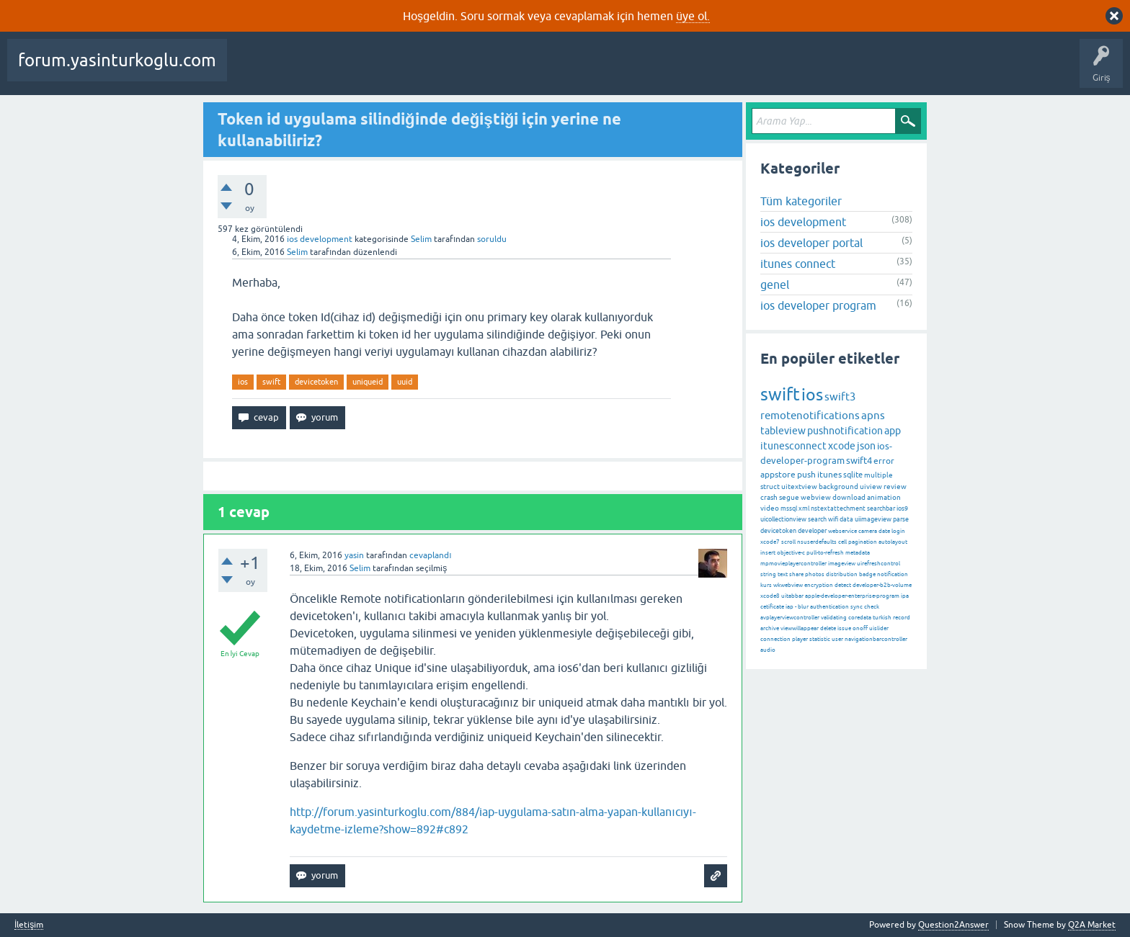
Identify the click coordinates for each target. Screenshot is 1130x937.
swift (271, 381)
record (901, 617)
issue (844, 628)
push (806, 475)
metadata (857, 553)
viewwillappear (799, 628)
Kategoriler (502, 70)
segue (789, 497)
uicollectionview (783, 519)
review (895, 486)
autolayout (892, 542)
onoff (860, 628)
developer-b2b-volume (882, 585)
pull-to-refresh (825, 553)
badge (867, 574)
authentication (829, 607)
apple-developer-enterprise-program (852, 596)
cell (842, 542)
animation (884, 497)
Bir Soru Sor (622, 70)
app (892, 430)
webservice (842, 531)
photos (814, 574)
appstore (778, 475)
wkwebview (788, 585)
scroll (788, 542)
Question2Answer (953, 925)
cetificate (772, 607)
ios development (319, 239)
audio (767, 650)
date (884, 531)
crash (769, 497)
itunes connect (797, 263)
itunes (829, 475)
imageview (841, 563)
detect (843, 585)
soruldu (492, 239)
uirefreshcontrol (878, 563)
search (817, 519)
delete (828, 628)
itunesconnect (793, 446)
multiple (878, 475)
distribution (842, 574)
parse (901, 519)
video (769, 508)
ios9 (902, 508)
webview (816, 497)
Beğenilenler (308, 70)
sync (856, 607)
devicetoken (316, 381)
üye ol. (693, 15)
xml (803, 508)
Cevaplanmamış (383, 70)
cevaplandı (430, 555)
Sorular (252, 70)
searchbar (881, 508)
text (783, 574)
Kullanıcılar (562, 70)
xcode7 (770, 542)
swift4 (859, 460)
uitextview (799, 486)
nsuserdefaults (817, 542)
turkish (882, 617)
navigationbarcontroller (876, 639)
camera (867, 531)
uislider (879, 628)
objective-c (791, 553)
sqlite (853, 474)
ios (243, 381)
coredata (859, 617)
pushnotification (845, 430)
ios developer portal (811, 242)
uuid (404, 381)
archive (769, 628)
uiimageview (873, 519)
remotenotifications (810, 415)
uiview (871, 486)
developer (812, 530)
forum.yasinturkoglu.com (117, 60)
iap (789, 607)
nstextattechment (838, 508)
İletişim (28, 925)
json (866, 446)
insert (767, 553)
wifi (833, 519)
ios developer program (818, 305)
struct (770, 486)
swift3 (839, 396)
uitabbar (792, 596)
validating (834, 617)
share (796, 574)
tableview (783, 430)
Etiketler (447, 70)
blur (803, 607)
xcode (841, 446)
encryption (818, 585)
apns (873, 415)
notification (892, 574)
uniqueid (367, 381)
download (849, 497)
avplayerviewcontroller (789, 617)
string (768, 574)
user (837, 639)
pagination (862, 542)
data (846, 519)
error (883, 461)
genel (774, 284)
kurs (766, 585)
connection (775, 639)
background (838, 486)
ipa (905, 596)
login (898, 531)
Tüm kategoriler (801, 200)
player (800, 639)
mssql (788, 508)
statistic (819, 639)
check (871, 607)
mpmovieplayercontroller (793, 563)
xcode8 (770, 596)
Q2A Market (1092, 925)
